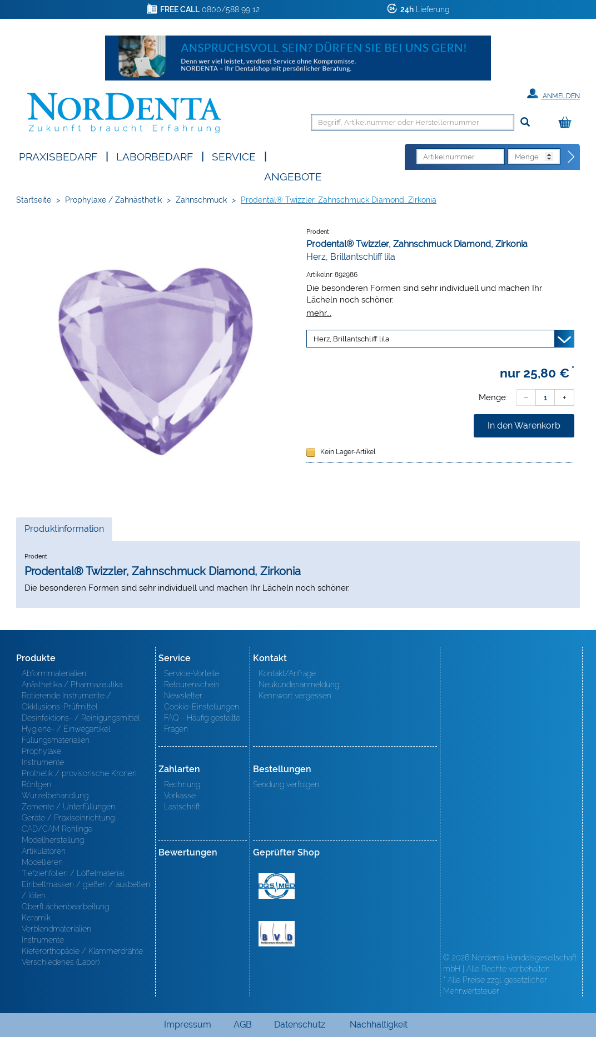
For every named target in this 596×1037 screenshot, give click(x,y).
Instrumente (43, 762)
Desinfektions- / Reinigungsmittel (81, 717)
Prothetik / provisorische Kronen (79, 773)
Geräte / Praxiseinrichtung (68, 817)
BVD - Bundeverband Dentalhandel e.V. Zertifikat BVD (277, 934)
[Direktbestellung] (571, 157)
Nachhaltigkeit (379, 1024)
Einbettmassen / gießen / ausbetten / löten (86, 890)
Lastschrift (182, 806)
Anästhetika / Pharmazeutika (72, 684)
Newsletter (183, 695)
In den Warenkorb (524, 425)
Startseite (33, 199)
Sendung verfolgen (286, 784)
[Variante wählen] (440, 339)
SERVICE (234, 155)
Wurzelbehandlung (55, 795)
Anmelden (553, 94)
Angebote (293, 175)
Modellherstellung (53, 839)
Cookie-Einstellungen (201, 706)
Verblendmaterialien (56, 928)
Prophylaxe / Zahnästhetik (113, 199)
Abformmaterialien (54, 673)
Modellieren (42, 862)
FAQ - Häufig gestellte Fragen (202, 723)
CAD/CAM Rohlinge (57, 828)
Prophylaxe (41, 751)
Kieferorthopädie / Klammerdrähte (82, 951)
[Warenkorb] (567, 123)
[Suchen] (525, 122)
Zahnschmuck (201, 199)
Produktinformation (64, 531)
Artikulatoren (44, 851)
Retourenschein (192, 684)
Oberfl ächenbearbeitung (65, 906)
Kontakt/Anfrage (287, 673)
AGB (243, 1024)
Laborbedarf (154, 155)
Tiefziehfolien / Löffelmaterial (73, 873)
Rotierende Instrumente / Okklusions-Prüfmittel (66, 701)
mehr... (318, 313)
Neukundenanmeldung (299, 684)
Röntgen (36, 784)
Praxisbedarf (58, 155)
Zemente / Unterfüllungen (68, 806)
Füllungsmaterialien (56, 740)
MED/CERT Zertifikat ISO (277, 886)
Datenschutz (299, 1024)
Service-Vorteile (191, 673)
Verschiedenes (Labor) (61, 962)
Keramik (36, 917)
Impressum (187, 1024)
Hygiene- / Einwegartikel (66, 728)
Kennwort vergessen (295, 695)
